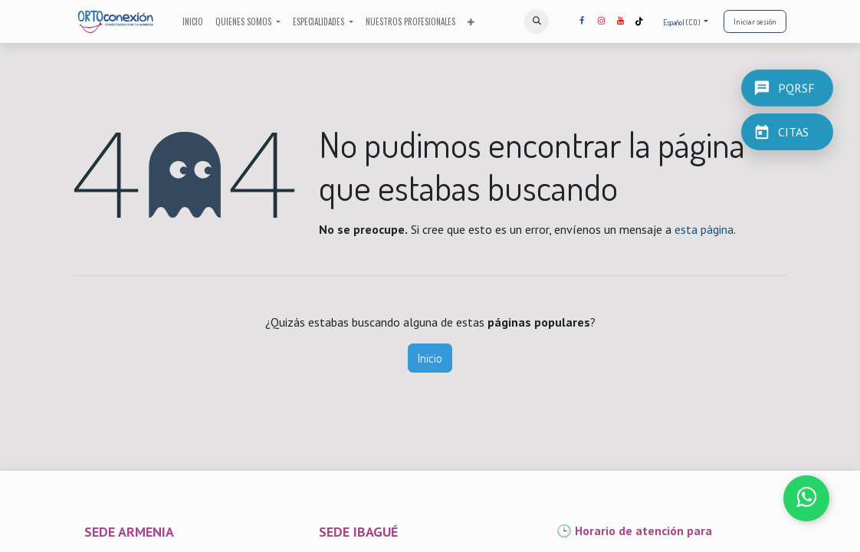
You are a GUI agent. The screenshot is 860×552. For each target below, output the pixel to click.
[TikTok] (639, 21)
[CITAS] (787, 131)
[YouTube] (620, 21)
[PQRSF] (787, 87)
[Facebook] (581, 21)
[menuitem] (192, 21)
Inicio (430, 358)
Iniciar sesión (755, 21)
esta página (704, 229)
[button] (536, 21)
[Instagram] (600, 21)
